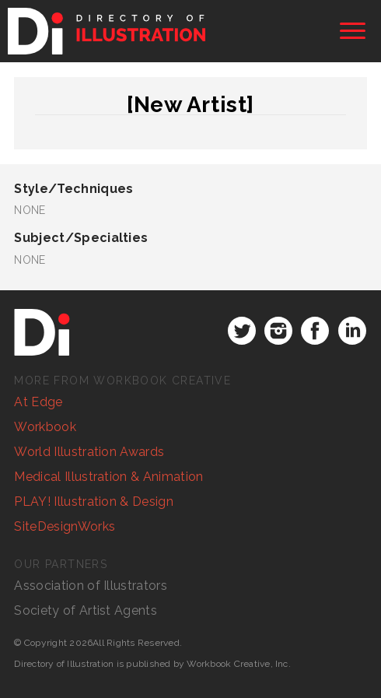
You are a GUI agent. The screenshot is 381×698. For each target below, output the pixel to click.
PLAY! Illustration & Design (93, 501)
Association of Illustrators (90, 585)
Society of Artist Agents (85, 610)
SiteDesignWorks (64, 526)
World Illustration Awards (89, 451)
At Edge (38, 402)
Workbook (45, 426)
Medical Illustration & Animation (108, 476)
